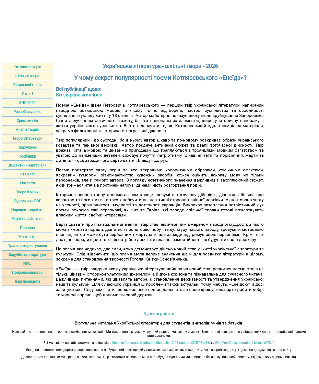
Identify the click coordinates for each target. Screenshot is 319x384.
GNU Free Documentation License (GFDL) (244, 343)
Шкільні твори (27, 76)
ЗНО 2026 (27, 103)
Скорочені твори (27, 85)
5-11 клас (27, 174)
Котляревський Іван (79, 95)
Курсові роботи (159, 313)
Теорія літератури (27, 138)
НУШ (27, 263)
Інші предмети (27, 281)
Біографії (27, 183)
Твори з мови (27, 192)
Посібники (27, 156)
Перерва (27, 228)
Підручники (27, 147)
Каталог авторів (27, 67)
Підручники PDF (27, 201)
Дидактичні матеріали (27, 165)
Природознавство (27, 272)
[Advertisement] (159, 30)
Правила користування (27, 245)
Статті (27, 94)
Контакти (27, 237)
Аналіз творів (27, 129)
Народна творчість (27, 210)
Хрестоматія (27, 120)
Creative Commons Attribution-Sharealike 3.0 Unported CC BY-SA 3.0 (161, 343)
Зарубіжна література (27, 254)
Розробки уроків (27, 111)
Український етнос (27, 219)
